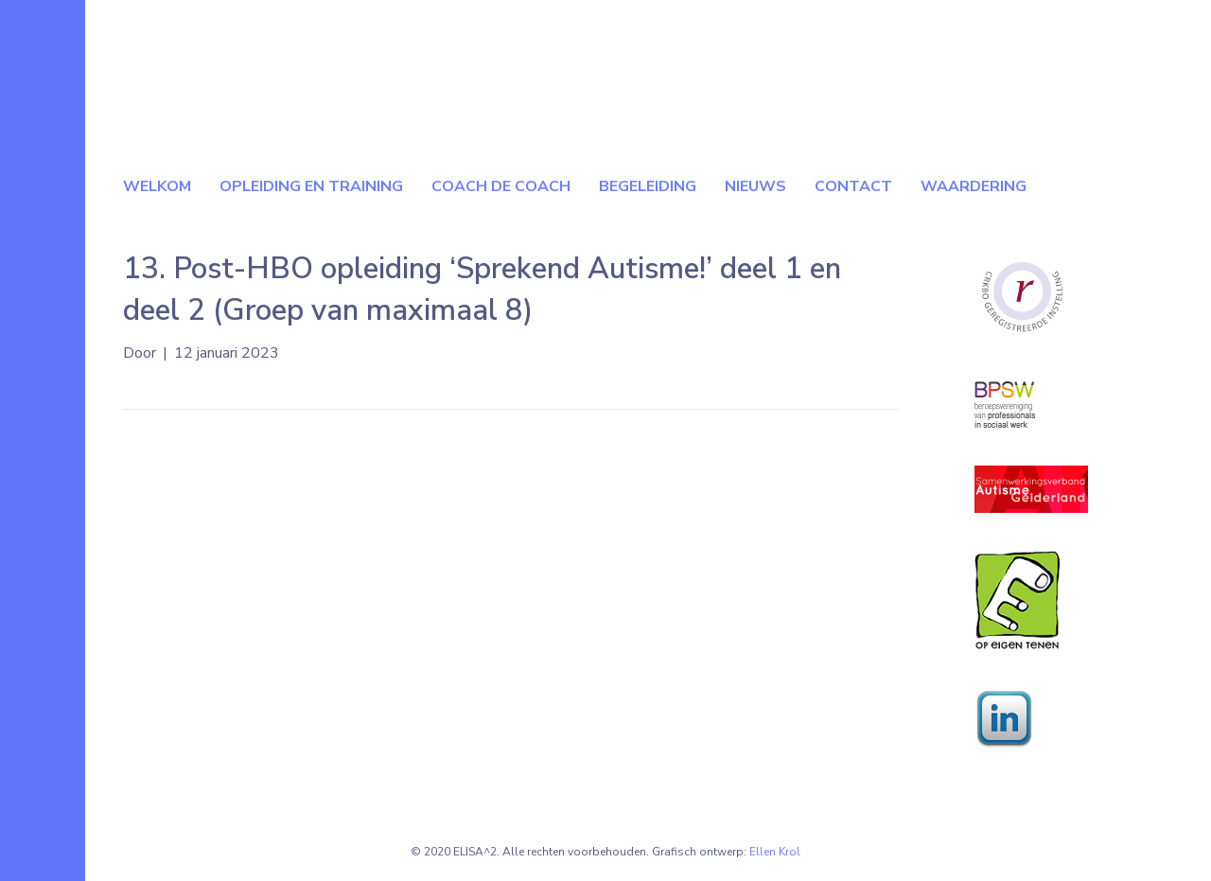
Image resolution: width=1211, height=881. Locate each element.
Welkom (157, 186)
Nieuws (755, 186)
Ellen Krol (774, 851)
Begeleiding (647, 186)
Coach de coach (500, 186)
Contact (853, 186)
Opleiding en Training (311, 186)
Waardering (974, 186)
